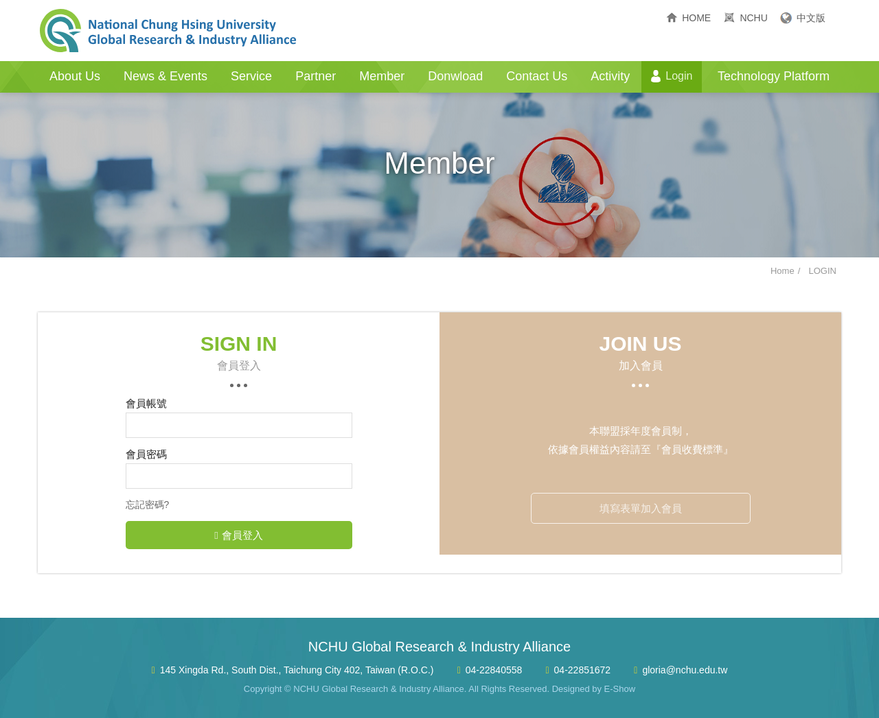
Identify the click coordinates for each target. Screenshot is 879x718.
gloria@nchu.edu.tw (684, 669)
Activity (610, 76)
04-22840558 (494, 669)
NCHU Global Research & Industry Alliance (168, 31)
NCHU (753, 17)
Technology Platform (774, 76)
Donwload (455, 76)
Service (251, 76)
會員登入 (238, 535)
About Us (74, 76)
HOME (696, 17)
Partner (315, 76)
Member (381, 76)
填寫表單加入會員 (641, 508)
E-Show (620, 689)
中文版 (811, 17)
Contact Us (536, 76)
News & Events (165, 76)
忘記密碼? (148, 504)
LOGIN (822, 271)
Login (678, 76)
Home (782, 271)
